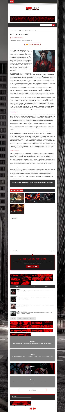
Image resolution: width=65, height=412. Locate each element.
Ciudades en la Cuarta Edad (27, 40)
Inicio (34, 250)
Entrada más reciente (14, 250)
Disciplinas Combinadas (21, 311)
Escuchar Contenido (32, 44)
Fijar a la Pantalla (32, 266)
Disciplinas (18, 289)
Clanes (17, 296)
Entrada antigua (52, 250)
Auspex (18, 304)
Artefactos (13, 318)
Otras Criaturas (32, 390)
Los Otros (32, 318)
